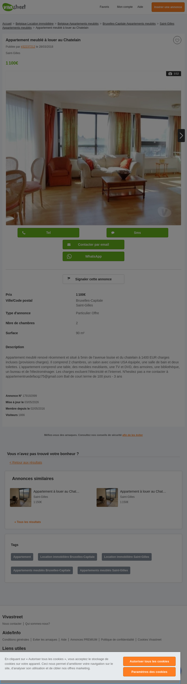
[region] (90, 668)
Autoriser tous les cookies (149, 661)
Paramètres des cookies (149, 672)
